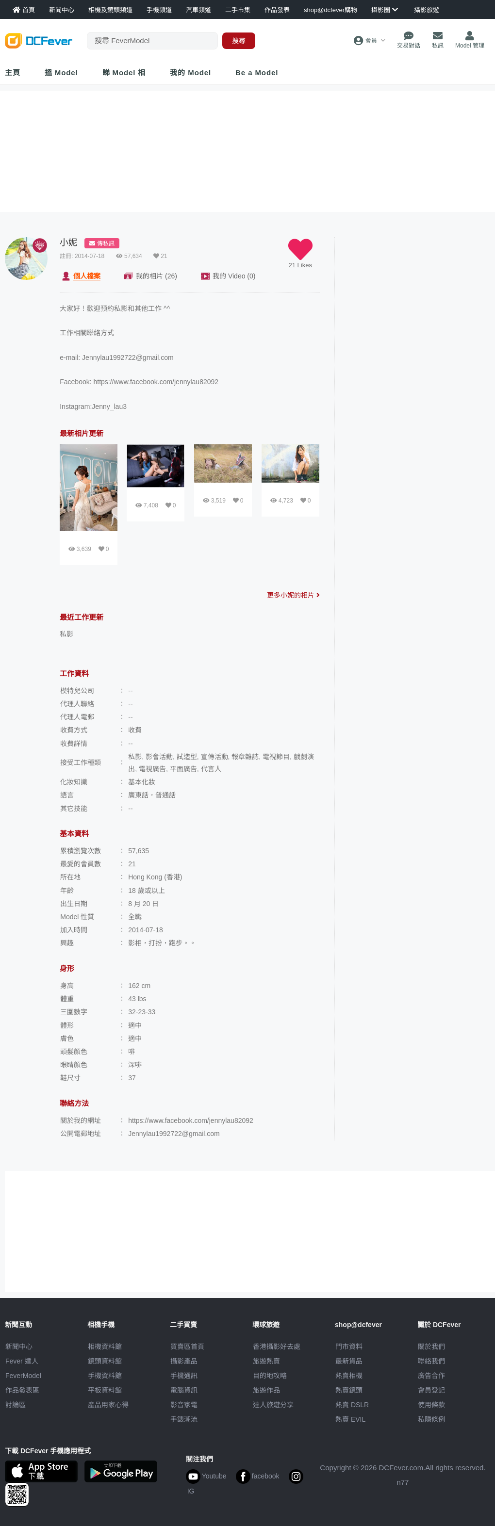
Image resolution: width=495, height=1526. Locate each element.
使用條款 (431, 1405)
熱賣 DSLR (352, 1405)
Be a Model (256, 72)
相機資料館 (105, 1346)
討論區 (15, 1405)
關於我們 (431, 1346)
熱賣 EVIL (350, 1419)
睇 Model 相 (124, 72)
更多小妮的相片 (293, 595)
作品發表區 (22, 1390)
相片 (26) (156, 276)
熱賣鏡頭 (349, 1390)
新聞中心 (19, 1346)
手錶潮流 (184, 1419)
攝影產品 (184, 1361)
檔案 (86, 276)
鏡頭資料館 (105, 1361)
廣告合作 (431, 1376)
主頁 (12, 72)
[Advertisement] (417, 297)
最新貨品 (349, 1361)
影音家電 (184, 1405)
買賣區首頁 (187, 1346)
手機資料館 (105, 1376)
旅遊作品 (266, 1390)
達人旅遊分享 (273, 1405)
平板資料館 (105, 1390)
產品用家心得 (108, 1405)
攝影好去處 (276, 1346)
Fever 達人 (21, 1361)
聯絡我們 (431, 1361)
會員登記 (431, 1390)
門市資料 (349, 1346)
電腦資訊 (184, 1390)
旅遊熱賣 (266, 1361)
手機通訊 (184, 1376)
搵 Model (61, 72)
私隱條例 (431, 1419)
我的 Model (190, 72)
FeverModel (23, 1376)
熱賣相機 (349, 1376)
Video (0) (234, 276)
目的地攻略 (270, 1376)
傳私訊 (101, 243)
